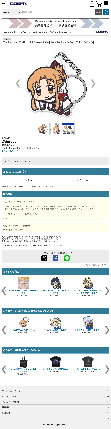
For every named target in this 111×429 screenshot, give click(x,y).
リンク (5, 418)
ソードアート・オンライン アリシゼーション (52, 32)
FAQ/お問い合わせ (10, 401)
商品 (28, 180)
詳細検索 (106, 12)
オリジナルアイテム (11, 390)
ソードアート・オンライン (16, 32)
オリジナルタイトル (11, 396)
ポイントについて (10, 150)
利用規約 (6, 407)
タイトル (82, 180)
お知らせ (6, 412)
